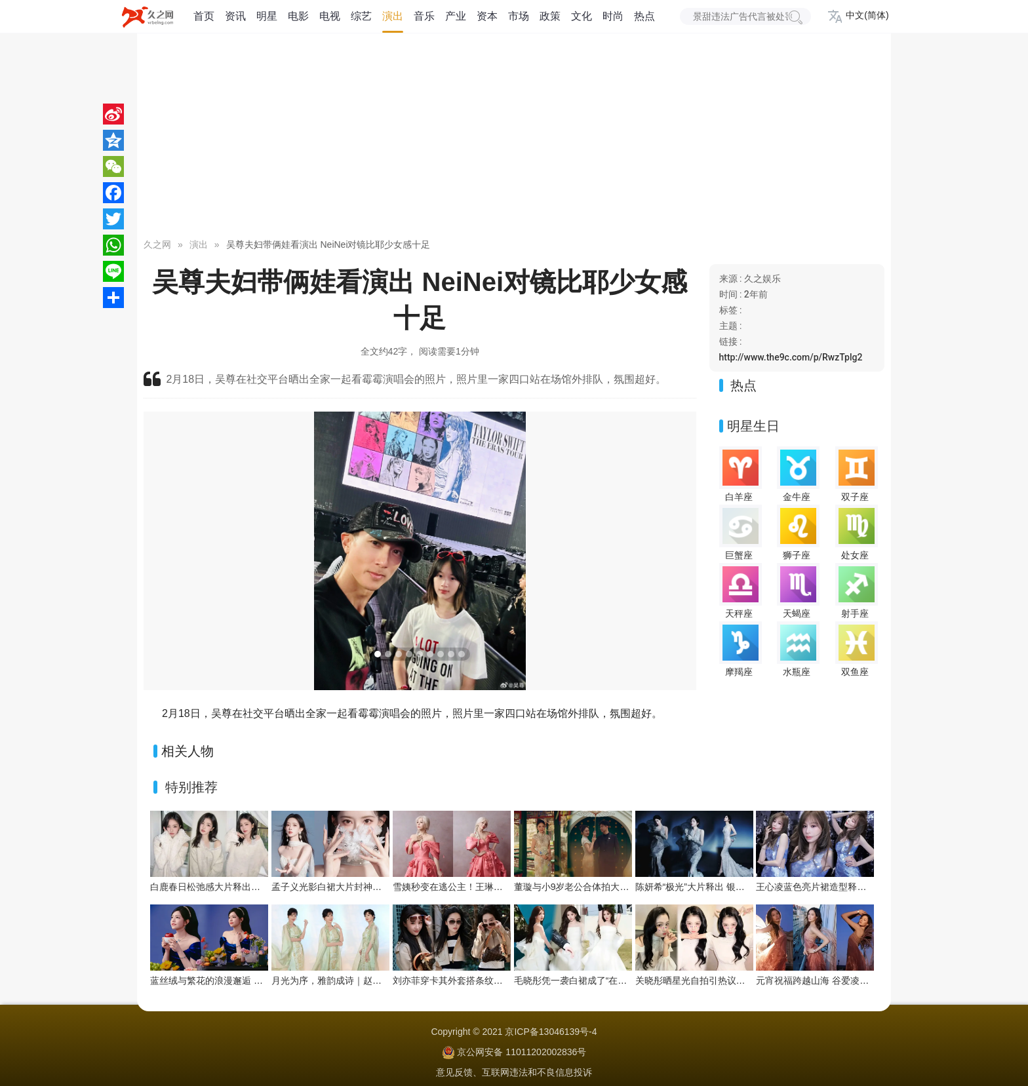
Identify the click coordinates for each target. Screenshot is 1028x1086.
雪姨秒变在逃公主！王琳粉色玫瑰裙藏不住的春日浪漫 (503, 887)
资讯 (235, 16)
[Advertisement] (514, 137)
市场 (518, 16)
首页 (203, 16)
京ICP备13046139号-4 (551, 1031)
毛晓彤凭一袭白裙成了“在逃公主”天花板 (595, 980)
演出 (392, 16)
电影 (298, 16)
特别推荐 (191, 787)
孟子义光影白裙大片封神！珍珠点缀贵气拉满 (363, 887)
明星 (266, 16)
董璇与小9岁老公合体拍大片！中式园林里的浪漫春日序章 (631, 887)
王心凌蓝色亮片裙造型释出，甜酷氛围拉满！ (847, 887)
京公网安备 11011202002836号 (521, 1052)
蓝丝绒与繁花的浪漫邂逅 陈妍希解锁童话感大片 (248, 980)
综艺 (361, 16)
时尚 (613, 16)
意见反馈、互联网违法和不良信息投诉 (514, 1072)
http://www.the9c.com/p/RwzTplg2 (791, 357)
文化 (581, 16)
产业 (455, 16)
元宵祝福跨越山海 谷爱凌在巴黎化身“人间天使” (852, 980)
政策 (550, 16)
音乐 (424, 16)
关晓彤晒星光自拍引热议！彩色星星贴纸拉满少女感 (740, 980)
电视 (329, 16)
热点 (644, 16)
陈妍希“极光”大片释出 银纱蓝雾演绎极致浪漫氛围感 (740, 887)
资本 (487, 16)
